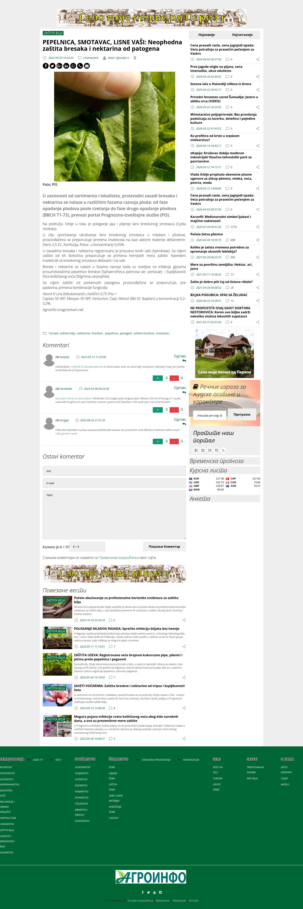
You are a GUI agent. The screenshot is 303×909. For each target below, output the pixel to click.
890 (233, 240)
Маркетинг (163, 900)
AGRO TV (38, 759)
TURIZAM (217, 778)
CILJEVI (284, 778)
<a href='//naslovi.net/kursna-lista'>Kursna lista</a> (224, 485)
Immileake (66, 389)
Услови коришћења (140, 900)
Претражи (242, 414)
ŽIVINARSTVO (81, 797)
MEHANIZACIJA (191, 759)
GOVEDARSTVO (82, 767)
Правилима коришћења (119, 557)
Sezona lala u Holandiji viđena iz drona (220, 84)
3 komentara (90, 58)
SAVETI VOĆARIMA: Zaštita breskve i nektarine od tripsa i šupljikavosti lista (129, 688)
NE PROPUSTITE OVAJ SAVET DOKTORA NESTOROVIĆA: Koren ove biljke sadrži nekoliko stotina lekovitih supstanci (220, 312)
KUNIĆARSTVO (82, 821)
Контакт (194, 900)
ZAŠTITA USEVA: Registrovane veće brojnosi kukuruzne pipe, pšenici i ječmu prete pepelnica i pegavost (128, 657)
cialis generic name (66, 433)
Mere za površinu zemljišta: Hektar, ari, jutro (221, 266)
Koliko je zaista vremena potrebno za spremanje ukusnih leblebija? (219, 249)
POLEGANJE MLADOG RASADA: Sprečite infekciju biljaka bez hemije (126, 628)
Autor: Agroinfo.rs (118, 58)
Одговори (182, 358)
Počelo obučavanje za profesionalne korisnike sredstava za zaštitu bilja (126, 600)
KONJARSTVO (81, 791)
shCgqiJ (64, 420)
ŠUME (112, 767)
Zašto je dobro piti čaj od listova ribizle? (221, 282)
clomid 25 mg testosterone (87, 366)
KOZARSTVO (81, 785)
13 (232, 274)
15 (232, 301)
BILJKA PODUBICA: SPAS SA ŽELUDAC (219, 295)
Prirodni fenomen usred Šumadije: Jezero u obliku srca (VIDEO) (224, 99)
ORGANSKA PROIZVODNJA (156, 759)
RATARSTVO (6, 767)
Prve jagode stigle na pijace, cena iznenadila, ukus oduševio (216, 68)
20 (232, 287)
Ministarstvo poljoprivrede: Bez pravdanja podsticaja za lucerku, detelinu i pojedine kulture (223, 118)
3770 (234, 226)
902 (233, 257)
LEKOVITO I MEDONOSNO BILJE (7, 841)
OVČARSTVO (81, 779)
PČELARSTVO (81, 803)
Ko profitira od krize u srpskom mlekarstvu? (214, 138)
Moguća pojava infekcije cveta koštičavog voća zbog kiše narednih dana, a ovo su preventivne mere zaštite (126, 718)
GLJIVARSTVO (6, 852)
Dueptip (64, 357)
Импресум (179, 900)
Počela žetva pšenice (206, 234)
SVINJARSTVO (81, 773)
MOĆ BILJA (252, 778)
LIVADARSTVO (7, 824)
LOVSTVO (113, 818)
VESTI (58, 759)
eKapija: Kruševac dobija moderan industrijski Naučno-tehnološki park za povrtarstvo (221, 157)
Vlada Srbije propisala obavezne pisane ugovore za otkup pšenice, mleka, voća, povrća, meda (221, 178)
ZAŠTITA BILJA (7, 830)
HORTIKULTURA (8, 818)
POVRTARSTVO (7, 773)
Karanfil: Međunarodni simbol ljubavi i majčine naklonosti (220, 219)
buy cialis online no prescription (74, 398)
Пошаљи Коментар (164, 546)
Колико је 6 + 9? (56, 547)
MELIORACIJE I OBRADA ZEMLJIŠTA (7, 807)
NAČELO (285, 784)
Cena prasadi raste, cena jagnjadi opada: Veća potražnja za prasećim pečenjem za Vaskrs (222, 49)
